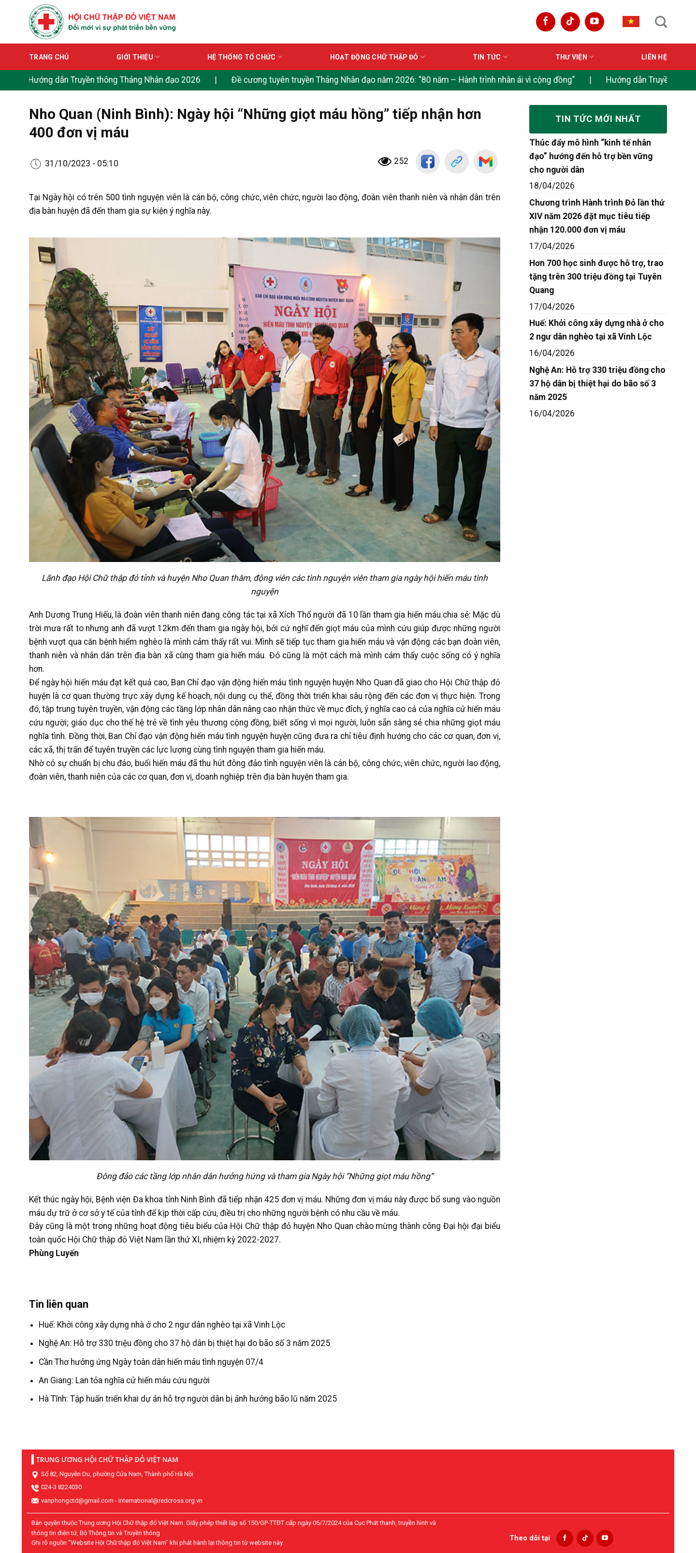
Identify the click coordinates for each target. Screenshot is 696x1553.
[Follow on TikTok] (570, 21)
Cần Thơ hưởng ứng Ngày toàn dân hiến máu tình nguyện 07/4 (151, 1362)
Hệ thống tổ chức (244, 56)
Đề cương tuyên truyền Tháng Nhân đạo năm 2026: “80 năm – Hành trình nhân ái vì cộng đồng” (411, 80)
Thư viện (574, 56)
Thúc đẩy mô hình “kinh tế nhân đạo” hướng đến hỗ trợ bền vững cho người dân (590, 156)
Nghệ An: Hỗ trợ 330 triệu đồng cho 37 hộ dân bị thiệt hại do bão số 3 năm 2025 (184, 1343)
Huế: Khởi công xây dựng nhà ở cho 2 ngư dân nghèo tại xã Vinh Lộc (162, 1325)
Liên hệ (654, 57)
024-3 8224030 (61, 1487)
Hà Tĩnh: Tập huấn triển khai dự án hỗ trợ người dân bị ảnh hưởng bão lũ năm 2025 (188, 1399)
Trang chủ (49, 57)
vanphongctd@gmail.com (77, 1500)
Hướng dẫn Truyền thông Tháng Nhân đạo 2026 (122, 80)
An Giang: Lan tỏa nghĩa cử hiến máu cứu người (124, 1380)
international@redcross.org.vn (160, 1500)
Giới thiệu (138, 56)
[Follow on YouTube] (594, 21)
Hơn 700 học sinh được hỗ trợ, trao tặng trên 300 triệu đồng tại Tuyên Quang (596, 276)
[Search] (661, 22)
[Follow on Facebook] (545, 21)
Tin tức (490, 56)
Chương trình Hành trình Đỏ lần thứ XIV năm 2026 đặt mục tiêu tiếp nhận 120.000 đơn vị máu (597, 216)
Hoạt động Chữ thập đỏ (377, 56)
